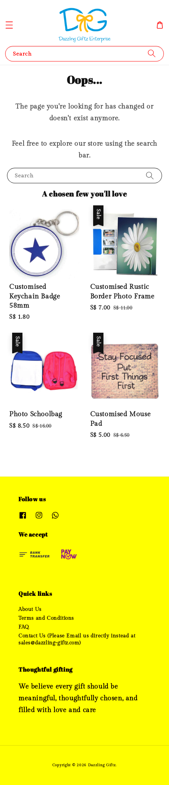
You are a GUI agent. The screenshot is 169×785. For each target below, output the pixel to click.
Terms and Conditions (46, 618)
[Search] (151, 53)
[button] (9, 25)
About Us (30, 609)
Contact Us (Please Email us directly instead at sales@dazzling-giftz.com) (76, 639)
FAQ (23, 627)
